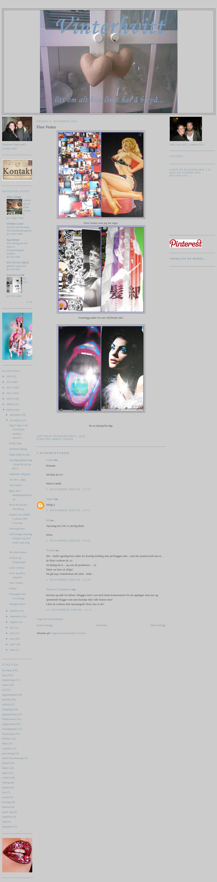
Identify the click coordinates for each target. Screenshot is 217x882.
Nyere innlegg (44, 625)
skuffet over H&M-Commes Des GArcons (20, 519)
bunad (5, 763)
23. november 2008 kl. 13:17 (69, 609)
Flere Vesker (16, 582)
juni (12, 633)
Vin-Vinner (15, 485)
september (16, 616)
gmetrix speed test (16, 266)
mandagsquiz (9, 728)
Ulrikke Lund (15, 223)
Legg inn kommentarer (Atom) (68, 633)
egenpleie (7, 826)
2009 (9, 404)
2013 (9, 381)
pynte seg (7, 812)
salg (4, 821)
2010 (9, 398)
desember (15, 414)
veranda (6, 748)
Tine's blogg (14, 196)
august (14, 621)
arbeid (5, 704)
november (16, 420)
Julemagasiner (17, 528)
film (4, 743)
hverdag (6, 670)
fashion (6, 738)
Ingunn (50, 498)
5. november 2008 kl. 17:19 (68, 489)
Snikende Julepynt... (20, 474)
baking (6, 782)
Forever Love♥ (15, 275)
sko (4, 792)
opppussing (8, 723)
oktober (14, 610)
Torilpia (50, 550)
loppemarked (9, 694)
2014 (9, 376)
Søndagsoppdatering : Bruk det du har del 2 (20, 464)
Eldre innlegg (157, 625)
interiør (6, 699)
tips (4, 675)
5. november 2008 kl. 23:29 (68, 579)
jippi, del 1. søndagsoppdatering (20, 495)
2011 (9, 393)
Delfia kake (15, 443)
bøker (5, 767)
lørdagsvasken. (17, 603)
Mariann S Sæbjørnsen (59, 589)
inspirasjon (8, 733)
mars (13, 649)
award (5, 797)
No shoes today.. (18, 552)
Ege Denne (13, 239)
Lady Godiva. (16, 567)
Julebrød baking (18, 448)
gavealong (8, 753)
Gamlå (50, 459)
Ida (48, 520)
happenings (8, 679)
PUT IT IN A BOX (18, 262)
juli (12, 627)
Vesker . (13, 588)
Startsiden (101, 625)
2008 (9, 409)
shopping (7, 709)
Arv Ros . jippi (17, 479)
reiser (5, 684)
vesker (5, 777)
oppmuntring (9, 714)
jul (3, 689)
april (13, 644)
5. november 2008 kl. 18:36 (68, 540)
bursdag (6, 802)
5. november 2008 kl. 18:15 (68, 510)
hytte (5, 772)
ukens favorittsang (12, 758)
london (6, 787)
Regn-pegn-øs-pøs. (19, 454)
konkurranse (9, 719)
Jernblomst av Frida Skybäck (27, 207)
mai (12, 638)
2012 (9, 387)
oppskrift (7, 816)
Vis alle (29, 302)
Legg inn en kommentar (50, 618)
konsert (6, 807)
